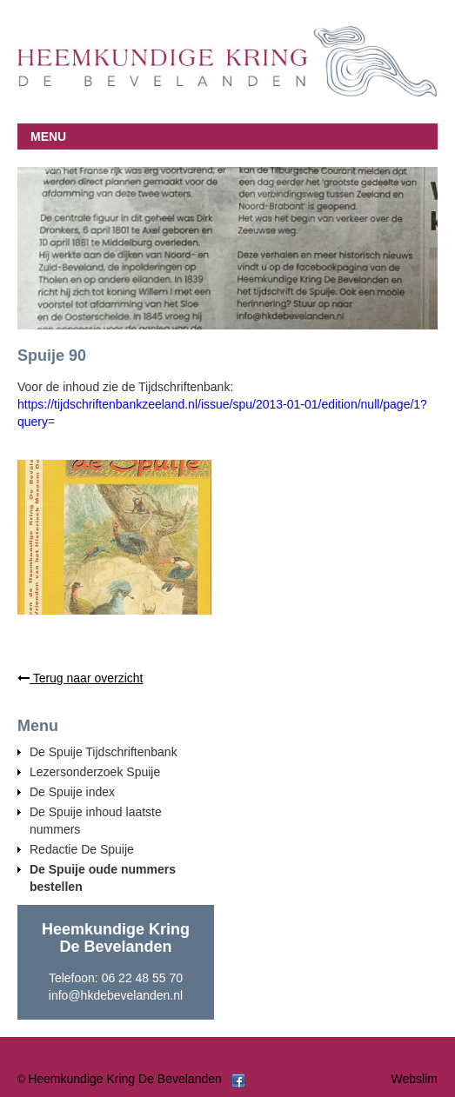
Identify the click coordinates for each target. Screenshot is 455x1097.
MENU (48, 136)
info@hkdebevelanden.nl (116, 995)
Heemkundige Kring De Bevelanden (125, 1079)
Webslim (414, 1079)
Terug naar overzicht (80, 678)
